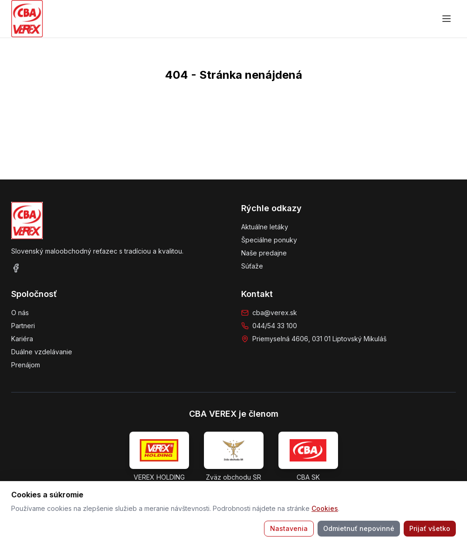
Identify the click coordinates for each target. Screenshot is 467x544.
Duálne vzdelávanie (41, 352)
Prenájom (25, 365)
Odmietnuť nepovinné (358, 528)
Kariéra (22, 339)
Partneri (23, 326)
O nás (20, 313)
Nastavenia (289, 528)
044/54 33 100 (274, 326)
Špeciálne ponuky (269, 240)
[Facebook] (15, 268)
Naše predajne (264, 253)
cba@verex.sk (274, 313)
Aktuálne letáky (264, 227)
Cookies (324, 508)
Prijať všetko (429, 528)
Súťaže (252, 266)
